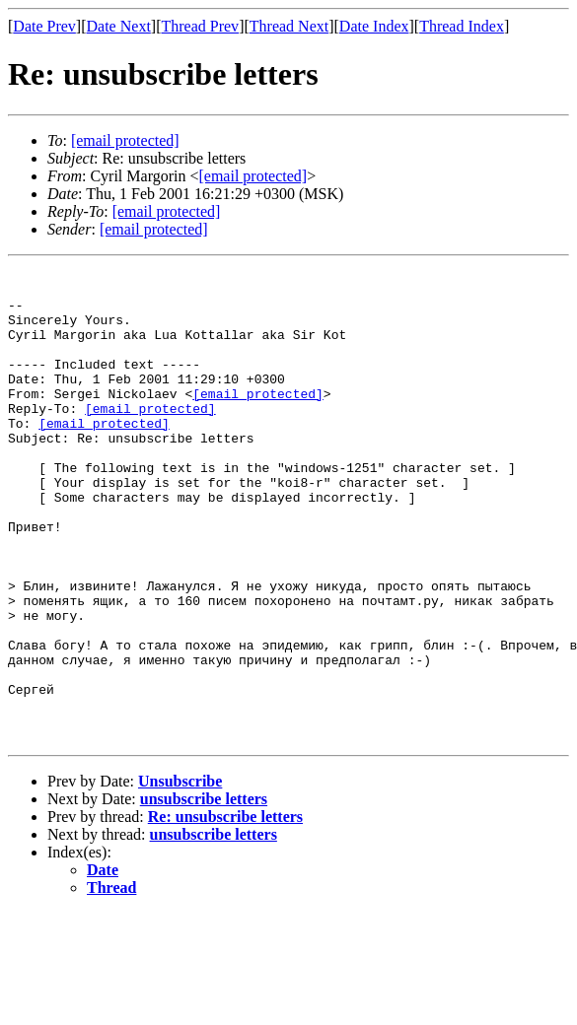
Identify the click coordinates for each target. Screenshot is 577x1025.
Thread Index (461, 26)
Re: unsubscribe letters (225, 911)
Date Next (119, 26)
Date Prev (44, 26)
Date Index (374, 26)
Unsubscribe (180, 875)
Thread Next (289, 26)
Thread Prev (200, 26)
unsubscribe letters (203, 893)
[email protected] (258, 420)
